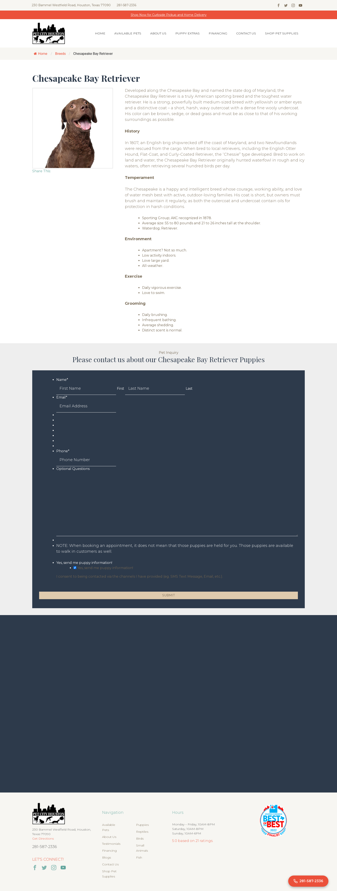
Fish (139, 857)
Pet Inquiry (168, 353)
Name (62, 380)
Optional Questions (73, 469)
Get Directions (43, 838)
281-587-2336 (126, 5)
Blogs (106, 857)
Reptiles (142, 832)
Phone (62, 451)
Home (100, 33)
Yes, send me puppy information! (84, 563)
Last (189, 388)
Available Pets (127, 33)
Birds (140, 838)
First (120, 388)
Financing (218, 33)
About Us (158, 33)
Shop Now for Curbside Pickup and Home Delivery (169, 15)
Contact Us (246, 33)
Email (61, 397)
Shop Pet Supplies (281, 33)
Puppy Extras (187, 33)
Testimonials (111, 844)
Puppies (142, 825)
